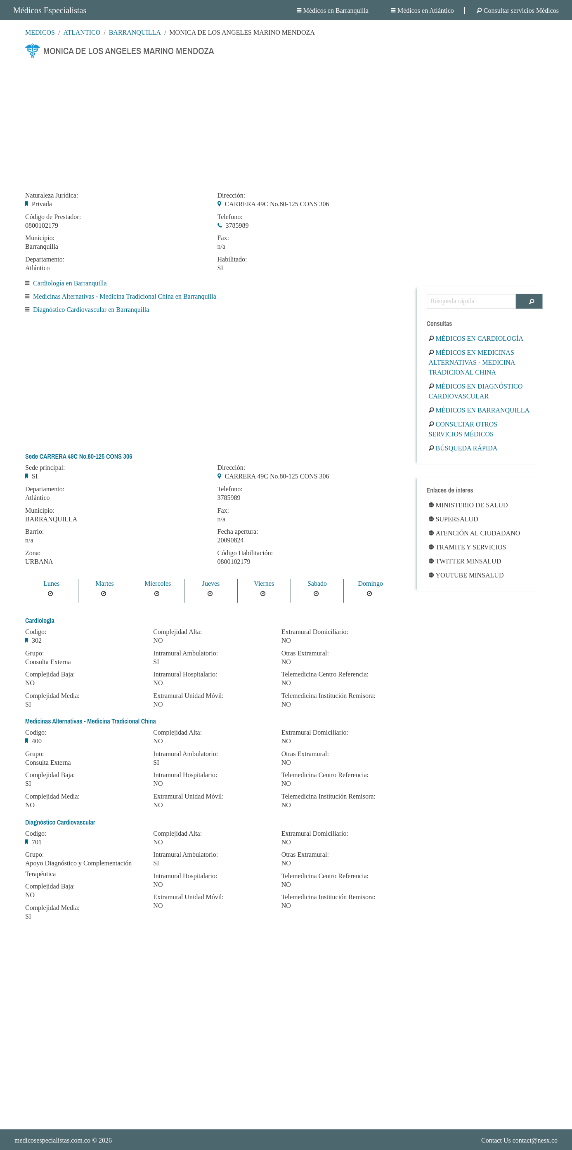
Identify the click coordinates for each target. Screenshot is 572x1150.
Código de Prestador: (53, 217)
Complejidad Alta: (177, 632)
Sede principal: (45, 467)
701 (37, 842)
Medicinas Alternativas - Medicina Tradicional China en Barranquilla (124, 296)
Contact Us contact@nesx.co (519, 1140)
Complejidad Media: (52, 696)
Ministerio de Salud (468, 505)
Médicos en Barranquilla (333, 10)
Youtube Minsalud (466, 575)
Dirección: (231, 195)
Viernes (264, 583)
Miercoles (157, 583)
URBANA (39, 561)
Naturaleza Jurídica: (51, 195)
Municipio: (39, 238)
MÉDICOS (40, 32)
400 (37, 741)
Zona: (32, 553)
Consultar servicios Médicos (518, 10)
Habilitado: (232, 259)
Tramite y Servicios (467, 547)
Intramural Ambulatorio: (185, 653)
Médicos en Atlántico (422, 10)
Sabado (317, 583)
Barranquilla (135, 32)
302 (37, 640)
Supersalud (453, 519)
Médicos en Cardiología (476, 338)
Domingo (370, 583)
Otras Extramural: (305, 653)
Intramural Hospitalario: (185, 674)
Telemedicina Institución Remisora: (328, 696)
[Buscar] (529, 301)
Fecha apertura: (237, 531)
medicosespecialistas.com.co (52, 1140)
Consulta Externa (48, 661)
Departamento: (44, 259)
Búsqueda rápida (463, 448)
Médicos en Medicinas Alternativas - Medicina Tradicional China (472, 362)
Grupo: (34, 653)
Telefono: (230, 217)
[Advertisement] (211, 122)
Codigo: (36, 632)
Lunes (51, 583)
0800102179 (41, 225)
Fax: (223, 238)
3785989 (237, 225)
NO (30, 682)
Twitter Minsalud (465, 561)
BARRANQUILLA (51, 519)
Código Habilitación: (245, 553)
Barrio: (34, 531)
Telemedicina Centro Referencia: (325, 674)
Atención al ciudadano (474, 533)
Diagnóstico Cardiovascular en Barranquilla (91, 309)
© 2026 (63, 1140)
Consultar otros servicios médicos (463, 429)
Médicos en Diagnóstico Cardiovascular (476, 391)
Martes (104, 583)
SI (220, 267)
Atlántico (81, 32)
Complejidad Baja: (50, 674)
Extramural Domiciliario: (314, 632)
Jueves (211, 583)
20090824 (230, 540)
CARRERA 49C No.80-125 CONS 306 (277, 203)
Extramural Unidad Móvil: (188, 696)
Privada (42, 203)
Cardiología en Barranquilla (70, 283)
